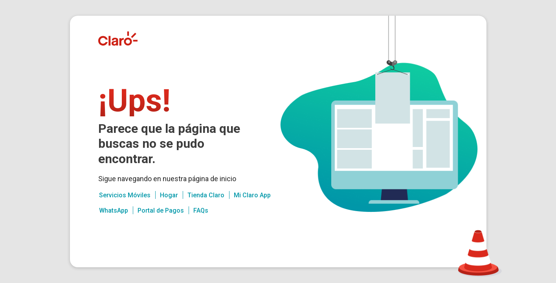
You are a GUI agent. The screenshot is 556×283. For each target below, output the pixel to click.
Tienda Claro (205, 195)
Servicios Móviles (124, 195)
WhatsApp (113, 210)
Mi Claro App (252, 195)
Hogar (169, 195)
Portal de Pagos (161, 210)
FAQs (200, 210)
